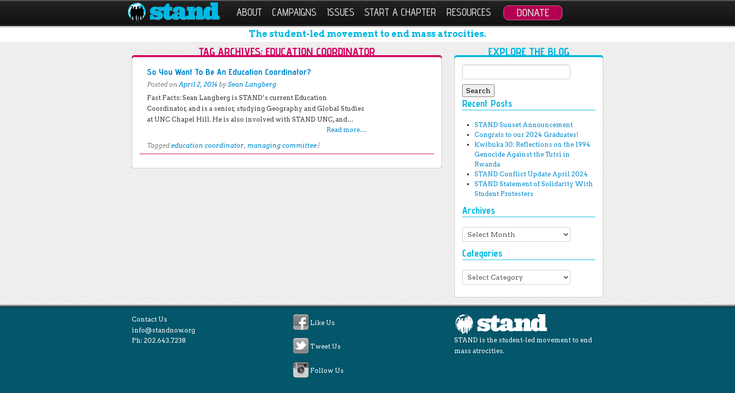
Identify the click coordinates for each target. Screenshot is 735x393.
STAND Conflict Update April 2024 (531, 174)
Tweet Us (325, 347)
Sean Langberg (252, 84)
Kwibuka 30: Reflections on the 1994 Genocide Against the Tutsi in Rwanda (532, 154)
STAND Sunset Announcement (523, 125)
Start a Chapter (400, 12)
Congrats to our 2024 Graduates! (526, 134)
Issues (340, 12)
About (249, 12)
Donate (533, 12)
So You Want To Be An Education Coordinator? (229, 71)
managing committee (282, 145)
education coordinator (207, 145)
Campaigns (294, 12)
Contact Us (149, 319)
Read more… (346, 129)
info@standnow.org (163, 330)
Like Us (322, 323)
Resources (468, 12)
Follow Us (327, 370)
